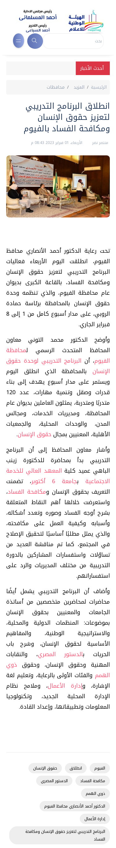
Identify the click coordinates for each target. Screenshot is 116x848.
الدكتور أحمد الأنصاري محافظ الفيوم (74, 806)
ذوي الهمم (95, 793)
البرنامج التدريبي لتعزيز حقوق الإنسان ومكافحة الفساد (65, 835)
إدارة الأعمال (65, 686)
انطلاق (76, 768)
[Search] (73, 41)
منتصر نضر (99, 142)
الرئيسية (99, 87)
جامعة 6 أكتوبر (54, 481)
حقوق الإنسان (34, 434)
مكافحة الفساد (27, 492)
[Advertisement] (55, 234)
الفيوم (99, 768)
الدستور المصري (60, 654)
